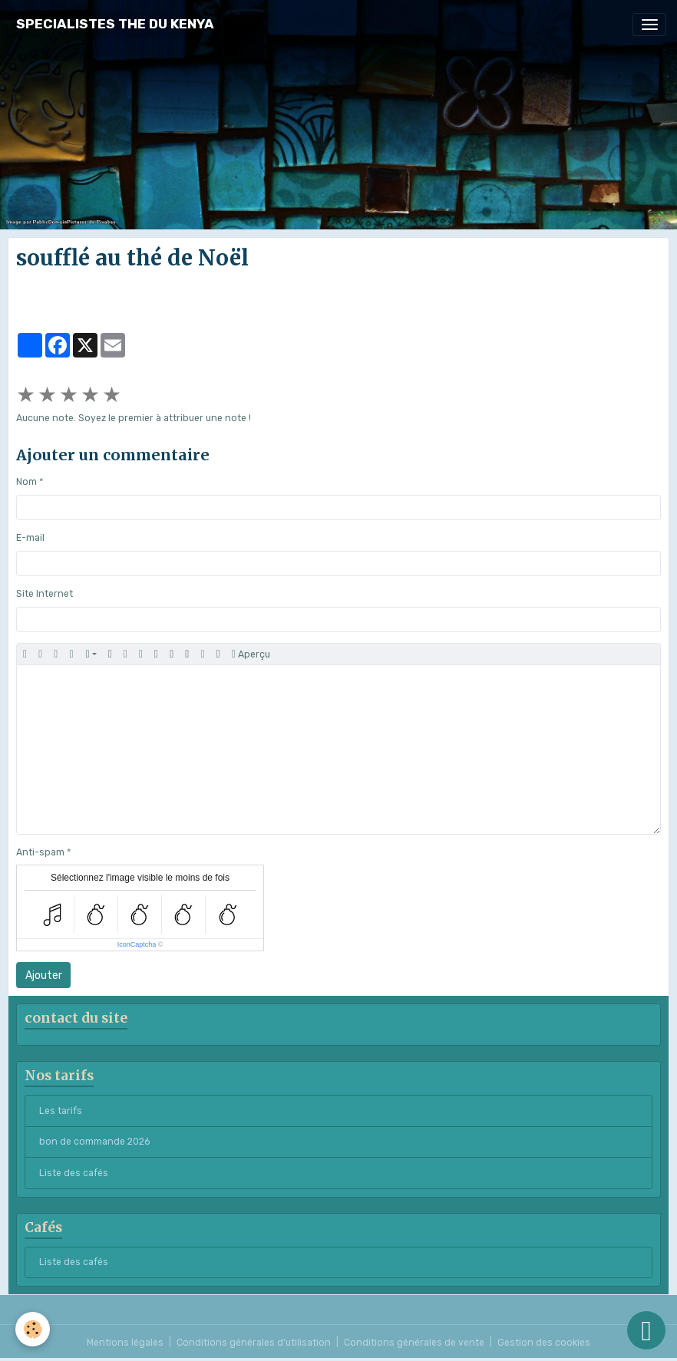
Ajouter (43, 975)
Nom (26, 481)
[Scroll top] (646, 1330)
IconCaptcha (137, 944)
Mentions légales (125, 1342)
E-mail (30, 537)
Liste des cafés (73, 1173)
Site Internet (44, 593)
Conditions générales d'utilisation (254, 1342)
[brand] (115, 24)
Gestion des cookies (543, 1342)
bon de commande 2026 (94, 1141)
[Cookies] (32, 1329)
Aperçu (251, 654)
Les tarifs (60, 1111)
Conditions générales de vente (414, 1342)
